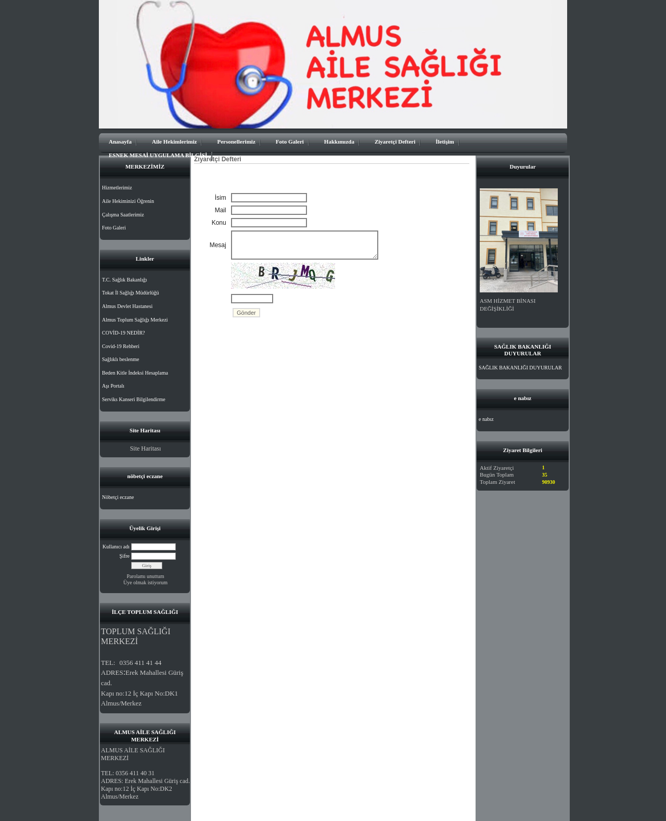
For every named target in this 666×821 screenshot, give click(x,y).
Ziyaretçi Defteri (395, 141)
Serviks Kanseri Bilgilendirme (133, 399)
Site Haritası (145, 448)
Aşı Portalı (113, 386)
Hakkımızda (339, 141)
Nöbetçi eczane (118, 497)
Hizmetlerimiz (117, 187)
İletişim (445, 141)
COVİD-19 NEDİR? (123, 333)
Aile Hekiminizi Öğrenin (128, 201)
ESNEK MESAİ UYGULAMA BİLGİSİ (158, 155)
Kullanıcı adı (116, 546)
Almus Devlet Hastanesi (127, 306)
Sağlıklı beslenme (120, 359)
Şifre (125, 556)
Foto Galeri (290, 141)
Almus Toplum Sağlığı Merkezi (135, 320)
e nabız (486, 419)
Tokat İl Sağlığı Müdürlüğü (130, 293)
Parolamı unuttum (145, 576)
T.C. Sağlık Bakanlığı (124, 280)
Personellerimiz (236, 141)
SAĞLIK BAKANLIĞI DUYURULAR (520, 367)
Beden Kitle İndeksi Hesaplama (135, 373)
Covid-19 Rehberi (120, 346)
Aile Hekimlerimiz (174, 141)
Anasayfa (120, 141)
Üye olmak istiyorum (145, 582)
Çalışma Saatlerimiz (123, 214)
